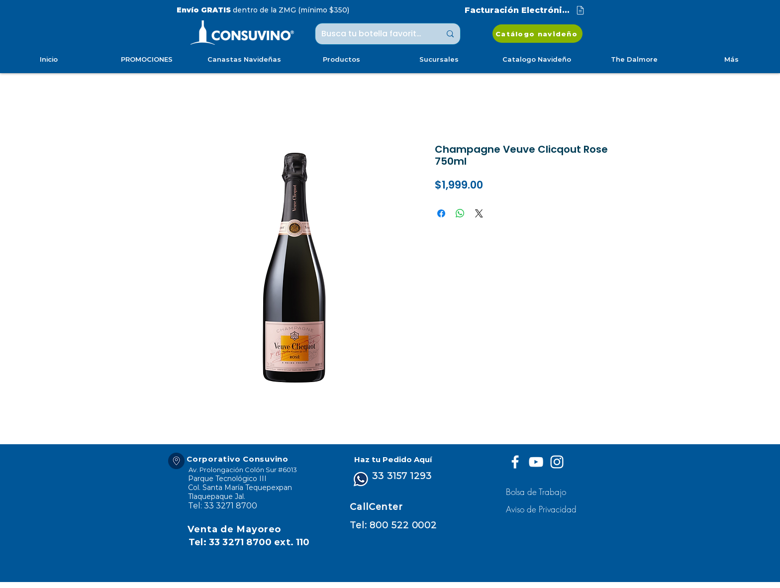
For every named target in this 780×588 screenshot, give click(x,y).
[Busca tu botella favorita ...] (373, 33)
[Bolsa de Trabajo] (537, 491)
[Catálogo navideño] (537, 33)
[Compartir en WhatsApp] (460, 213)
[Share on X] (479, 213)
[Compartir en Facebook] (441, 213)
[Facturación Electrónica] (525, 10)
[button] (542, 509)
